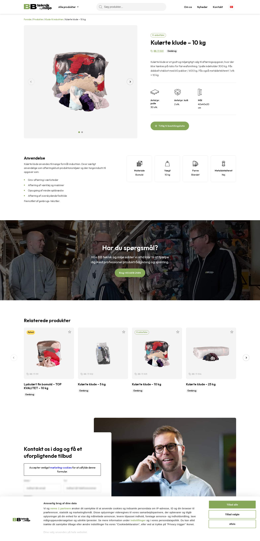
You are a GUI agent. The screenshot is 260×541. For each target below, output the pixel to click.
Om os (188, 7)
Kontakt (218, 7)
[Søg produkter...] (131, 7)
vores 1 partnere (60, 496)
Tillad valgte (232, 502)
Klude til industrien (54, 19)
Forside (27, 19)
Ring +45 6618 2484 (130, 272)
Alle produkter (67, 7)
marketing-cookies (61, 467)
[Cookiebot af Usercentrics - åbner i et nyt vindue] (21, 534)
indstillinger (138, 508)
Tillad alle (232, 492)
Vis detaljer (172, 534)
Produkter (38, 19)
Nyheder (202, 7)
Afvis (232, 512)
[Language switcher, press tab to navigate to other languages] (231, 7)
